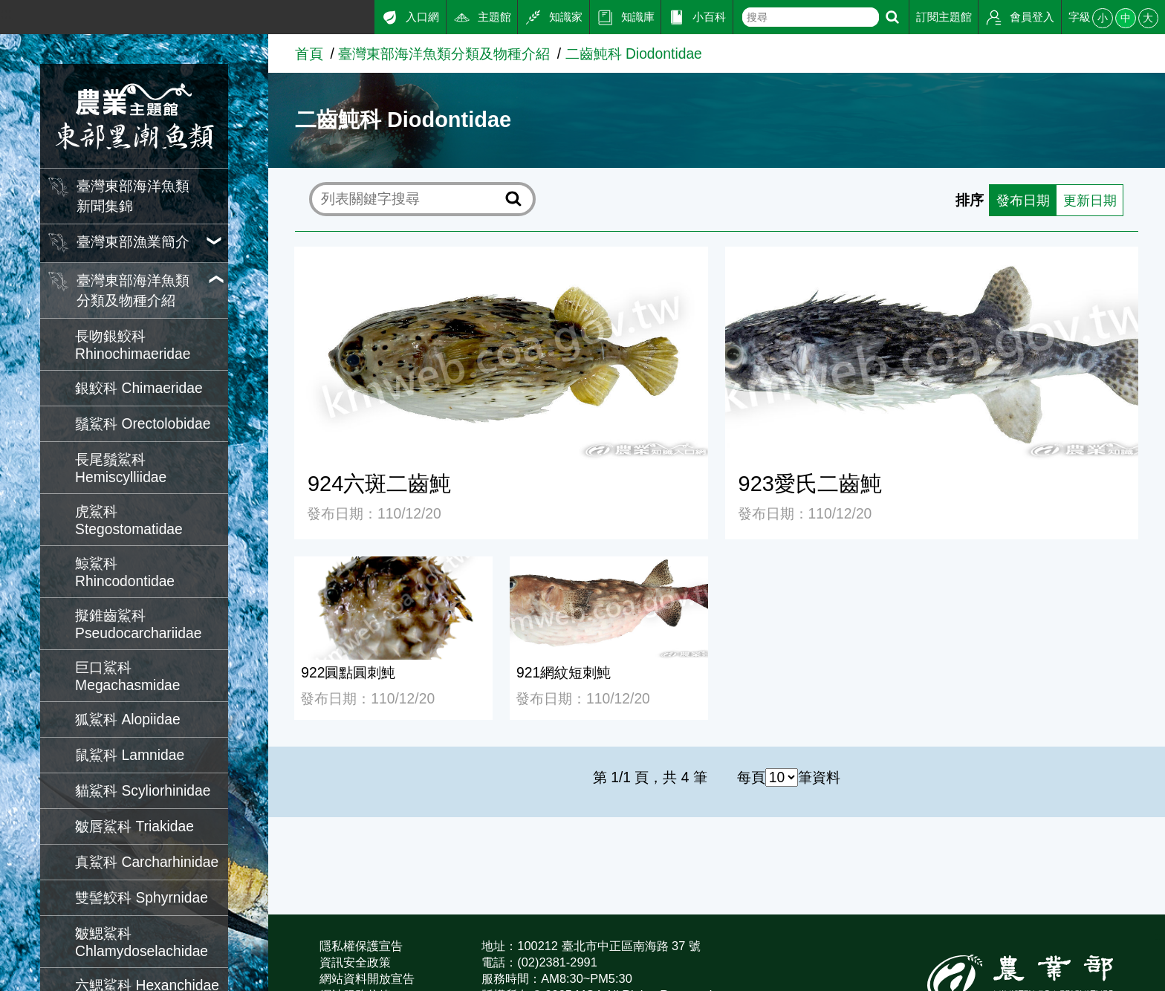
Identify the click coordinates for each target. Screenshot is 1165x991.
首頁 (309, 54)
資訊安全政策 (355, 962)
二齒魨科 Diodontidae (633, 54)
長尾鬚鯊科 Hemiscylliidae (120, 468)
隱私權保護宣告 (361, 945)
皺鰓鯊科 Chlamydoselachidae (141, 942)
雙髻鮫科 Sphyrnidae (141, 898)
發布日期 (1018, 199)
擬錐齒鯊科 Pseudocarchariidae (138, 624)
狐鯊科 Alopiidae (128, 719)
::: (6, 14)
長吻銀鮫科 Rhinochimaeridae (132, 345)
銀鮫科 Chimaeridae (139, 388)
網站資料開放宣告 (367, 978)
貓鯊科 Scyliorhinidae (142, 791)
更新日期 (1087, 199)
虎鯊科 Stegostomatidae (129, 520)
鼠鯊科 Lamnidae (129, 755)
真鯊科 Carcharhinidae (146, 862)
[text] (810, 17)
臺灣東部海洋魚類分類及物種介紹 (444, 54)
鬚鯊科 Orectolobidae (142, 424)
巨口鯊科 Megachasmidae (127, 676)
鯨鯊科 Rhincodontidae (125, 572)
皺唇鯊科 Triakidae (134, 826)
